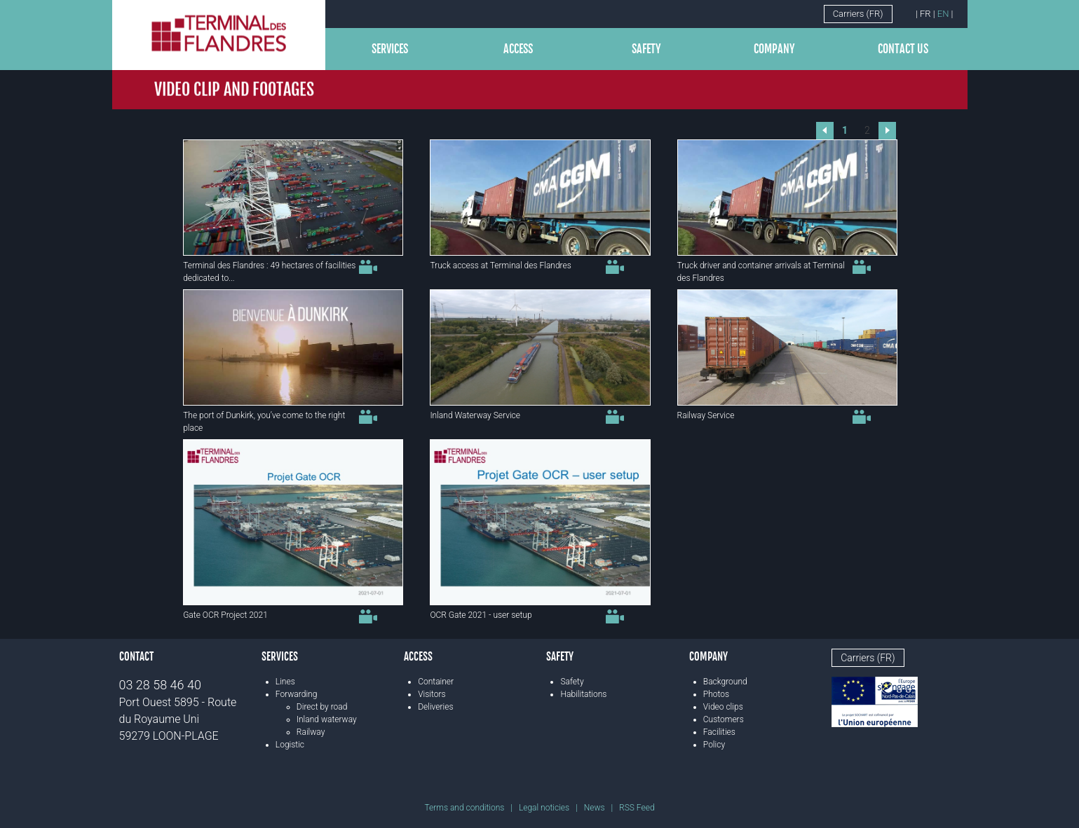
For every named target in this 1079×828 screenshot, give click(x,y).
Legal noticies (544, 808)
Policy (714, 745)
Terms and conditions (464, 808)
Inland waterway (327, 719)
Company (774, 49)
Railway (311, 732)
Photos (716, 694)
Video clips (723, 707)
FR (925, 13)
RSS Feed (636, 808)
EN (943, 13)
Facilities (719, 732)
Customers (723, 719)
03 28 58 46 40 (160, 684)
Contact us (903, 49)
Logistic (290, 745)
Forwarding (297, 694)
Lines (285, 681)
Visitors (431, 694)
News (594, 808)
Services (390, 49)
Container (436, 681)
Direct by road (322, 707)
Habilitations (583, 694)
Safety (646, 49)
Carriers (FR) (858, 13)
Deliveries (435, 707)
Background (725, 681)
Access (518, 49)
